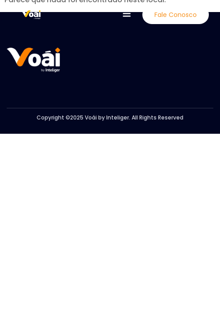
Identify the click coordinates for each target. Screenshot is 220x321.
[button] (126, 14)
